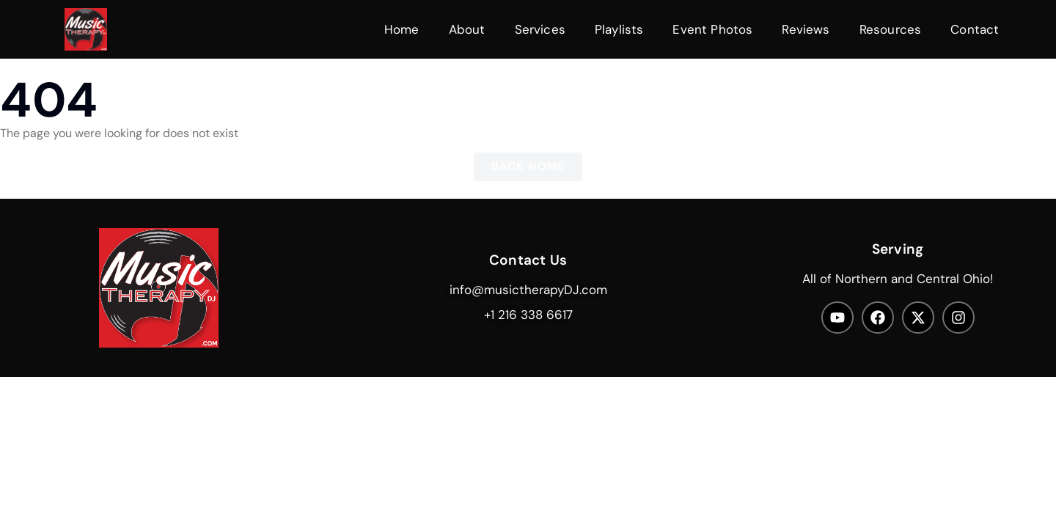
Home (401, 29)
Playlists (619, 29)
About (467, 29)
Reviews (805, 29)
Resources (890, 29)
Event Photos (712, 29)
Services (540, 29)
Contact (974, 29)
